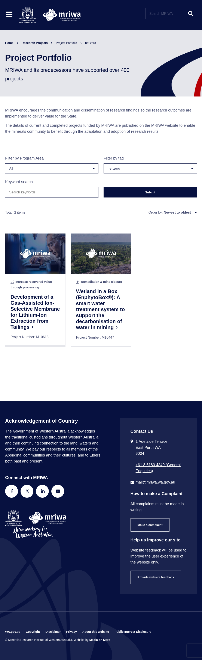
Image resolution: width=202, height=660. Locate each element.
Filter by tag (150, 164)
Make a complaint (150, 525)
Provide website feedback (156, 577)
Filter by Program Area (51, 164)
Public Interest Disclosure (132, 631)
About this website (95, 631)
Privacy (71, 631)
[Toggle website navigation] (9, 15)
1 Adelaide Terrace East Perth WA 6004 (152, 447)
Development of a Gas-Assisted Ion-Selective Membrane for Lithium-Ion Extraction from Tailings (35, 312)
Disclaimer (53, 631)
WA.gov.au (12, 631)
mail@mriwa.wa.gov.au (155, 482)
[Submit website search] (191, 13)
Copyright (33, 631)
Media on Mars (99, 640)
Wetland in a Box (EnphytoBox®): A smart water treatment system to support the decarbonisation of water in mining (100, 309)
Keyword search (19, 182)
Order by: (156, 212)
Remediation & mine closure (101, 281)
